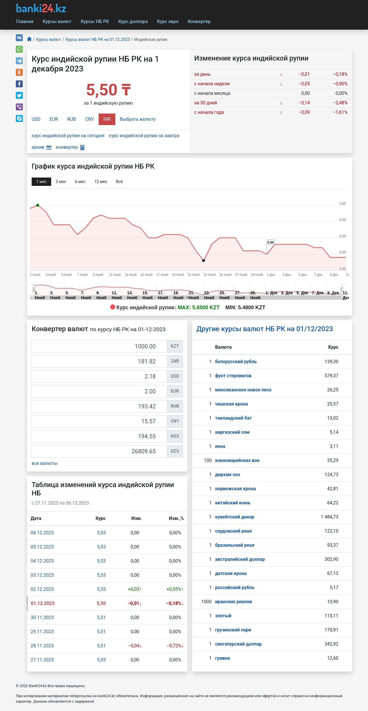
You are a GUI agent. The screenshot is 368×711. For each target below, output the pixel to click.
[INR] (99, 361)
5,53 (101, 532)
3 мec (60, 181)
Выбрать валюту (138, 119)
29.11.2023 (42, 631)
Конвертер (199, 21)
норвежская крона (235, 488)
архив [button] (41, 147)
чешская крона (231, 404)
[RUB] (99, 406)
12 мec (100, 181)
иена (220, 446)
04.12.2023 (42, 561)
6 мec (80, 181)
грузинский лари (233, 630)
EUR (53, 119)
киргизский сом (232, 432)
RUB (71, 119)
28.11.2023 (42, 645)
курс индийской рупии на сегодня (68, 135)
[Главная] (29, 40)
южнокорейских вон (237, 460)
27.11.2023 (42, 660)
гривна (222, 658)
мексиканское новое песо (243, 390)
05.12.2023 (42, 547)
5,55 (101, 660)
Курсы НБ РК (95, 21)
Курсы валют (57, 21)
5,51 (101, 617)
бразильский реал (234, 545)
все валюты (44, 463)
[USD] (99, 376)
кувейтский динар (234, 517)
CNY (89, 119)
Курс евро (168, 21)
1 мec (41, 181)
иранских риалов (233, 601)
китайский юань (232, 503)
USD (36, 119)
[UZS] (99, 451)
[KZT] (99, 346)
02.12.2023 (42, 589)
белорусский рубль (236, 361)
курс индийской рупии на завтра (144, 135)
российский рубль (234, 587)
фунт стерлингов (233, 375)
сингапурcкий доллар (238, 644)
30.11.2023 (42, 617)
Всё (119, 181)
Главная (24, 21)
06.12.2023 (42, 532)
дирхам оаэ (227, 474)
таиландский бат (233, 418)
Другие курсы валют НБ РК (265, 329)
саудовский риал (233, 531)
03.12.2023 (42, 575)
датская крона (231, 573)
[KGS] (99, 436)
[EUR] (99, 391)
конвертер (70, 147)
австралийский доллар (240, 559)
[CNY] (99, 421)
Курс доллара (133, 21)
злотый (223, 615)
